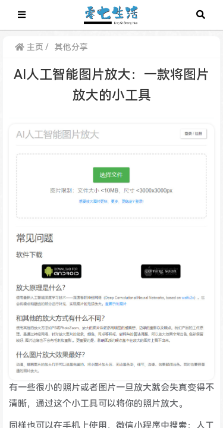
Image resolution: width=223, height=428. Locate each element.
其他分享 (71, 47)
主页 (29, 47)
